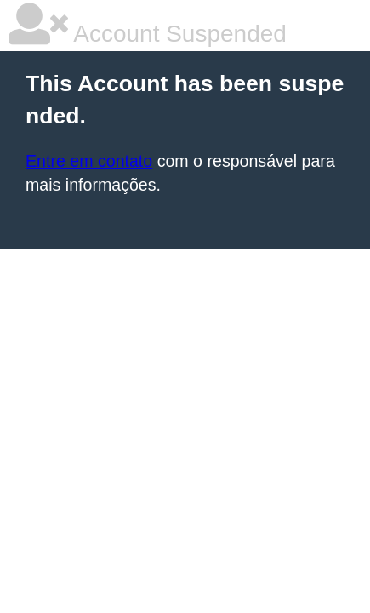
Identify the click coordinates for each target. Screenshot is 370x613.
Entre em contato (89, 161)
